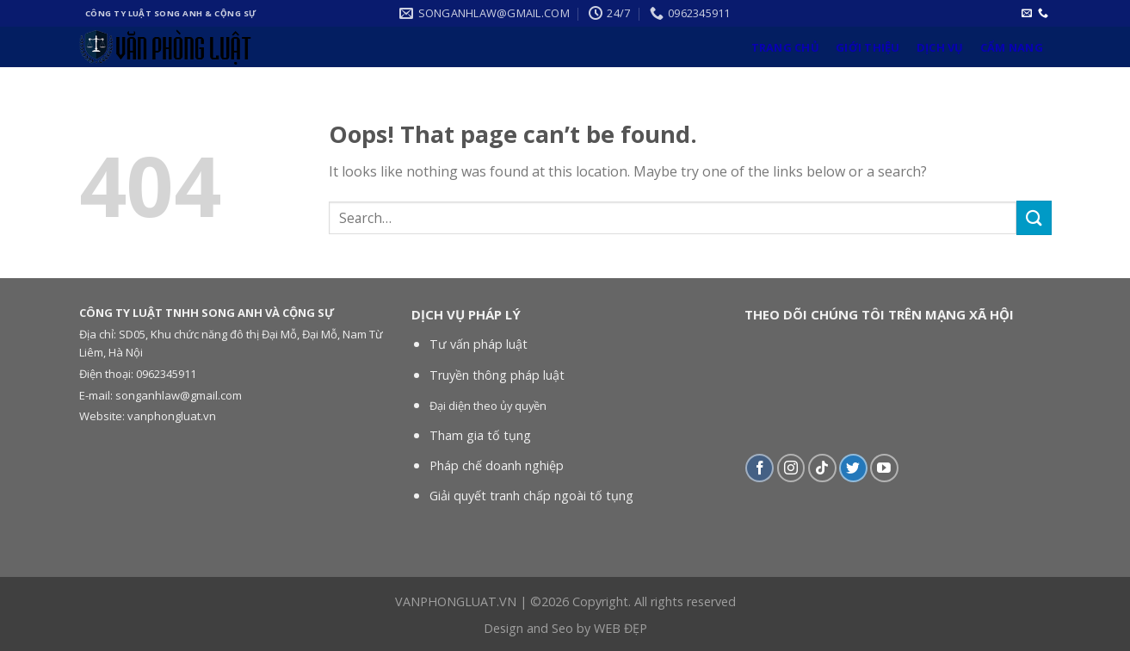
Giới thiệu (868, 47)
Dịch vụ (940, 47)
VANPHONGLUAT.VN (455, 601)
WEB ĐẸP (620, 628)
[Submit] (1033, 217)
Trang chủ (785, 47)
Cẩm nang (1011, 47)
